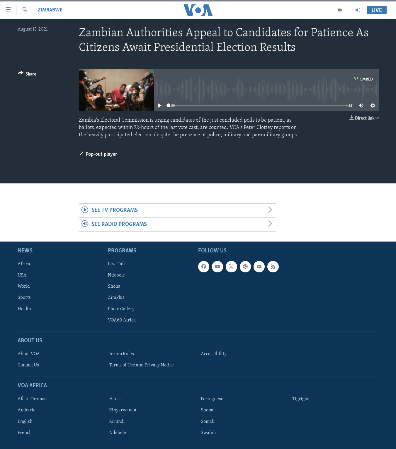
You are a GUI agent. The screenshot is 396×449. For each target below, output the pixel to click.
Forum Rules (121, 354)
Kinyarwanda (122, 410)
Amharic (26, 410)
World (24, 286)
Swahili (208, 432)
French (25, 432)
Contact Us (28, 365)
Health (24, 309)
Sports (24, 298)
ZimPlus (116, 298)
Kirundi (117, 421)
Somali (208, 421)
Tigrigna (301, 399)
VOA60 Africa (122, 320)
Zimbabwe (50, 10)
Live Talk (117, 264)
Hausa (115, 399)
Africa (24, 264)
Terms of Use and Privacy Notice (141, 365)
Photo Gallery (121, 309)
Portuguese (212, 399)
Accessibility (214, 354)
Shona (114, 286)
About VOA (29, 354)
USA (22, 275)
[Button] (27, 75)
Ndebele (116, 275)
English (25, 421)
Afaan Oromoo (32, 399)
